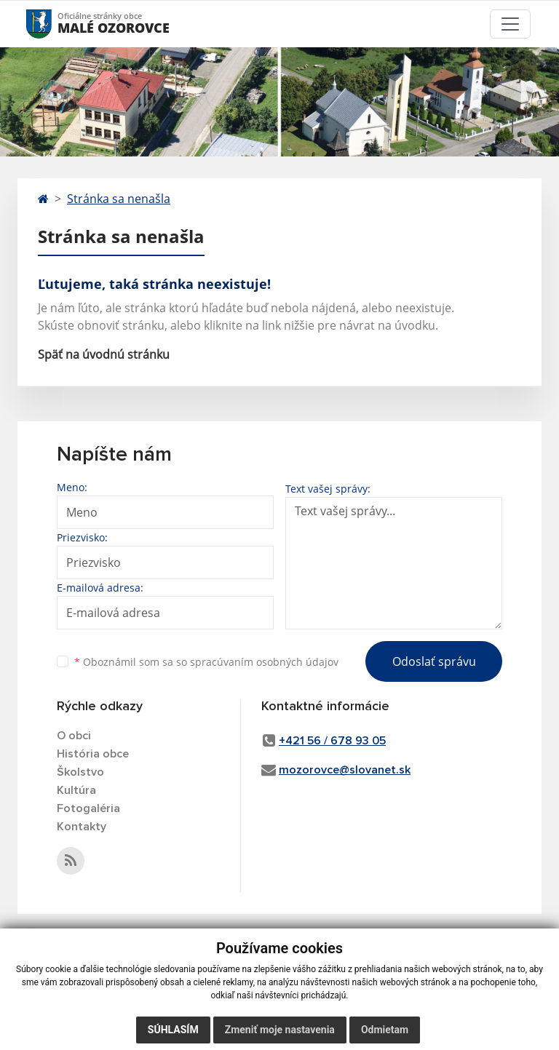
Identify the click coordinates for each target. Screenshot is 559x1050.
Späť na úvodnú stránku (104, 354)
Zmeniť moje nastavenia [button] (280, 1029)
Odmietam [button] (384, 1029)
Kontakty (81, 826)
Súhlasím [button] (173, 1029)
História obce (93, 754)
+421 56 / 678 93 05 (332, 741)
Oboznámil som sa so (206, 662)
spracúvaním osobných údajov (264, 662)
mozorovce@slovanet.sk (345, 770)
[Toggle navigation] (510, 24)
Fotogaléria (88, 808)
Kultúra (76, 790)
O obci (74, 735)
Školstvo (80, 772)
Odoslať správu (434, 661)
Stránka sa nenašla (118, 199)
